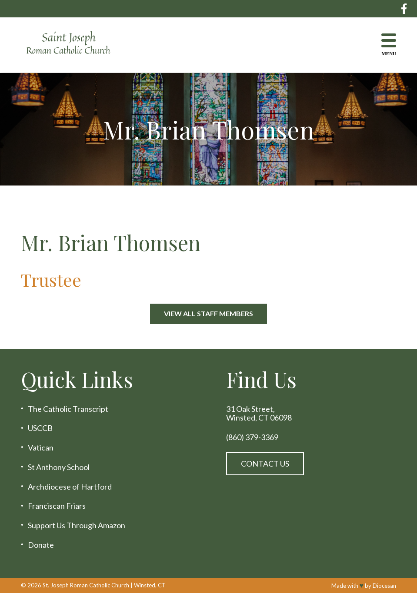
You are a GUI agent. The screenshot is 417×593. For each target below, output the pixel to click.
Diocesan (384, 585)
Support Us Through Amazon (76, 525)
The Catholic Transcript (68, 409)
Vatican (40, 447)
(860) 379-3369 (252, 437)
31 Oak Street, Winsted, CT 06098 (259, 413)
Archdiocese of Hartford (70, 486)
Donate (41, 545)
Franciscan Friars (57, 505)
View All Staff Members (208, 313)
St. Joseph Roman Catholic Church (86, 585)
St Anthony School (59, 467)
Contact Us (265, 463)
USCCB (40, 428)
